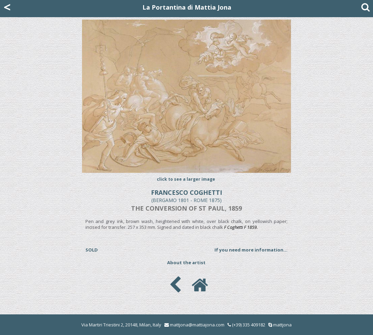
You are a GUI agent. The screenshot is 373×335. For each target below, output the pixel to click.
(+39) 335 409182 (246, 325)
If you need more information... (251, 250)
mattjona (282, 325)
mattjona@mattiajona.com (197, 325)
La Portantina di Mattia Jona (186, 7)
